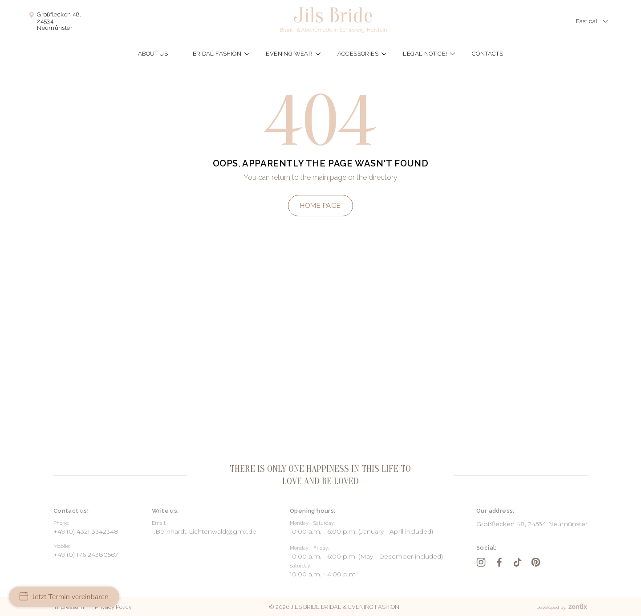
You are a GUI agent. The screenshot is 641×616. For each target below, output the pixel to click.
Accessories (357, 53)
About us (153, 53)
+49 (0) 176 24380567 (85, 554)
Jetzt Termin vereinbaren (64, 597)
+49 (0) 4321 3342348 (85, 531)
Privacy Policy (113, 607)
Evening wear (289, 53)
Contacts (487, 53)
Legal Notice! (425, 53)
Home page (320, 206)
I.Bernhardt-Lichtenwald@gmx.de (204, 531)
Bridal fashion (217, 53)
